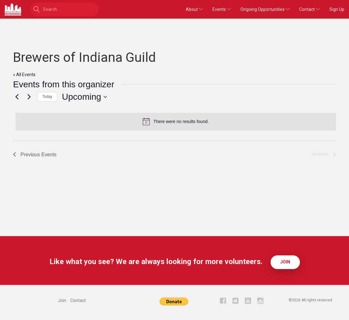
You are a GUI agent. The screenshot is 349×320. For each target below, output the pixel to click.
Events (221, 9)
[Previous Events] (17, 97)
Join (285, 261)
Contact (309, 9)
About (194, 9)
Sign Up (336, 9)
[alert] (176, 121)
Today (47, 96)
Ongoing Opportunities (265, 9)
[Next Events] (29, 97)
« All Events (24, 74)
